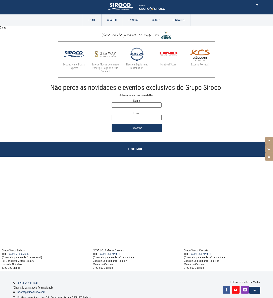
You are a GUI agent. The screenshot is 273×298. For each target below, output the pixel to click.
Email (136, 113)
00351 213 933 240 (19, 254)
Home (92, 20)
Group (156, 20)
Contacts (178, 20)
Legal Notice (136, 149)
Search (112, 20)
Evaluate (134, 20)
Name (136, 100)
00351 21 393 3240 (28, 283)
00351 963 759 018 (110, 254)
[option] (74, 58)
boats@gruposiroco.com (31, 292)
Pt (257, 5)
